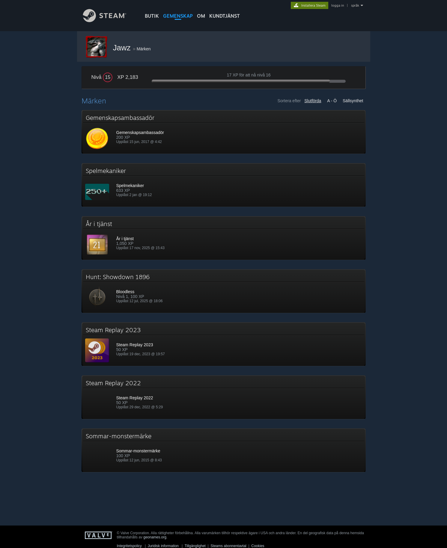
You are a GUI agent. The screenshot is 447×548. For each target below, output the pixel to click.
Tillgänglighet (195, 546)
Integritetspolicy (129, 546)
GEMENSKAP (178, 16)
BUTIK (152, 16)
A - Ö (332, 100)
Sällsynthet (353, 100)
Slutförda (312, 100)
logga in (337, 5)
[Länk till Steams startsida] (109, 20)
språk (355, 5)
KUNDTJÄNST (224, 16)
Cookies (257, 546)
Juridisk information (163, 546)
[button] (224, 132)
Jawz (123, 47)
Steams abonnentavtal (228, 546)
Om (201, 16)
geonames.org (154, 537)
